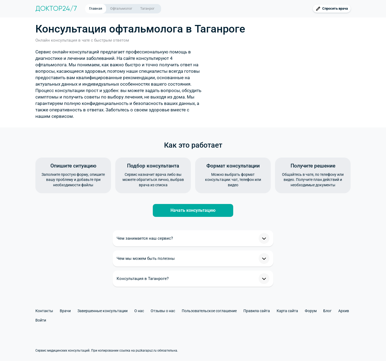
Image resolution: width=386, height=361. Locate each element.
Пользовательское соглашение (209, 311)
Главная (95, 8)
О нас (139, 311)
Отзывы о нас (163, 311)
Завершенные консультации (102, 311)
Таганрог (147, 8)
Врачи (65, 311)
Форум (311, 311)
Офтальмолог (121, 8)
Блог (327, 311)
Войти (40, 320)
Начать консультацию (193, 210)
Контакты (44, 311)
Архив (343, 311)
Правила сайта (256, 311)
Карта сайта (287, 311)
